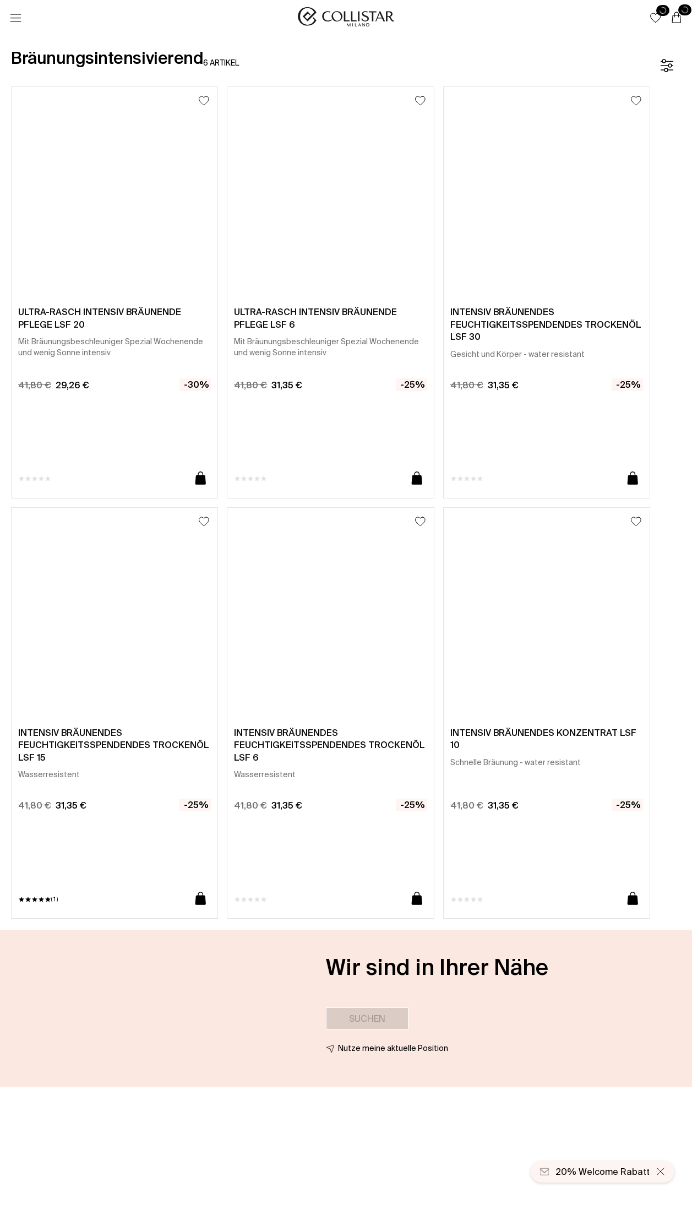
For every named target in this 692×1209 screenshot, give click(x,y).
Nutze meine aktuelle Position (393, 1048)
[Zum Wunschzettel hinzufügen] (204, 100)
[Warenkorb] (677, 18)
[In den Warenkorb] (201, 479)
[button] (656, 18)
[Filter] (666, 65)
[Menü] (15, 18)
